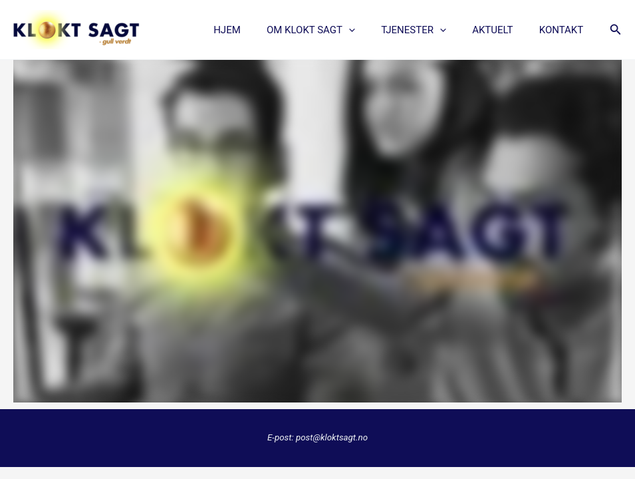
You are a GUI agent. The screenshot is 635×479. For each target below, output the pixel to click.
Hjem (254, 30)
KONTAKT (564, 30)
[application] (370, 30)
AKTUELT (501, 30)
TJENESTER (428, 30)
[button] (616, 29)
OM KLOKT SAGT (332, 30)
